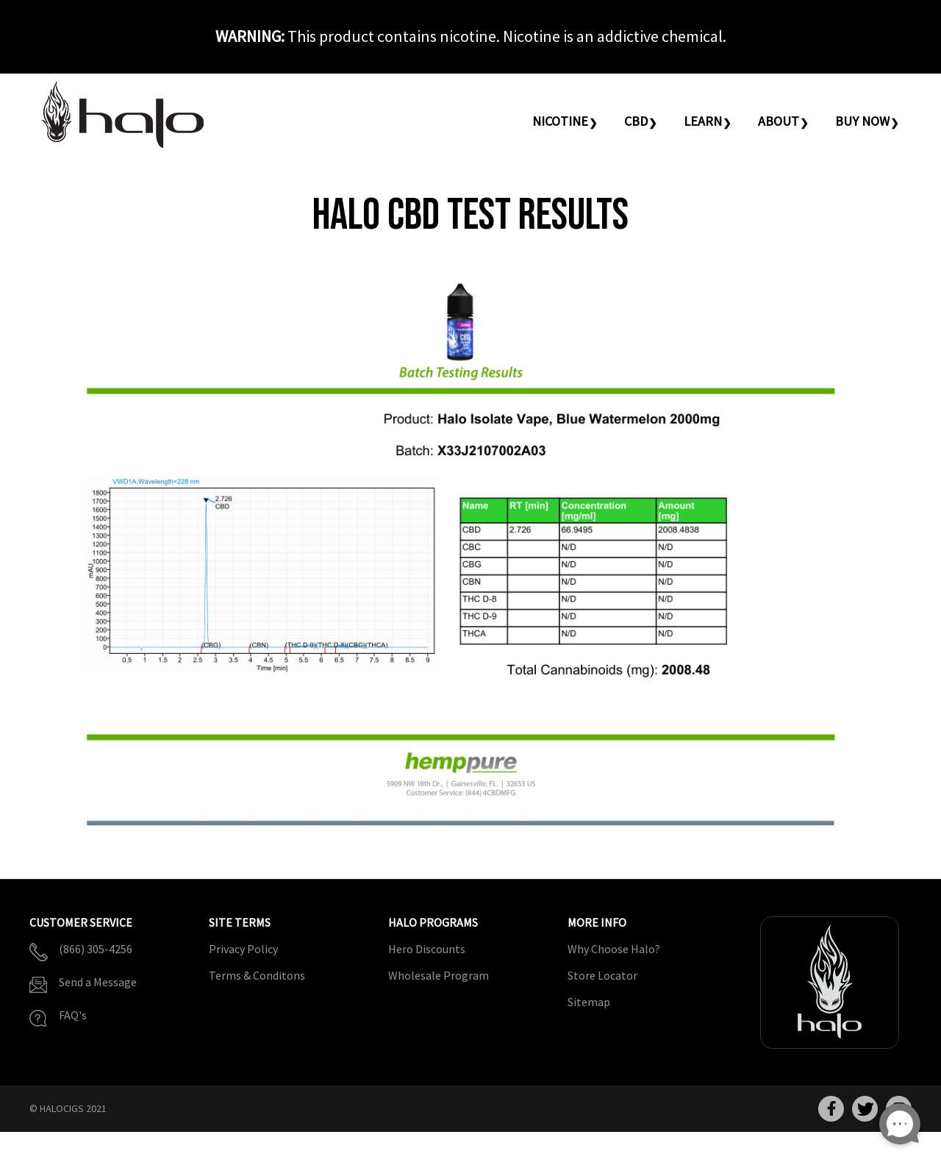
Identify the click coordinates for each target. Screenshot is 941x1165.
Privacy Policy (243, 948)
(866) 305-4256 (95, 948)
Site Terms (240, 923)
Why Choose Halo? (614, 948)
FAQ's (73, 1015)
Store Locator (602, 975)
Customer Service (80, 923)
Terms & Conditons (257, 975)
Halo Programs (433, 923)
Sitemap (589, 1001)
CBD (636, 121)
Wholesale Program (438, 975)
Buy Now (862, 121)
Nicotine (560, 121)
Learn (703, 121)
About (778, 121)
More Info (597, 923)
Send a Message (98, 982)
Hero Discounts (426, 948)
